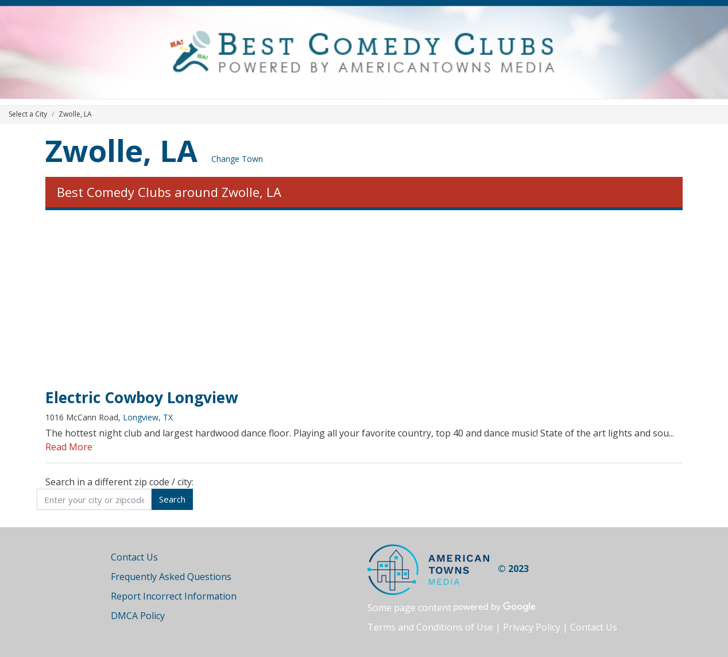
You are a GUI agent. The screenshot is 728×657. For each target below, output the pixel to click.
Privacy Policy (531, 627)
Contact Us (134, 557)
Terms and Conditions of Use (430, 627)
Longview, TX (148, 417)
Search (172, 499)
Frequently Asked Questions (171, 576)
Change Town (237, 158)
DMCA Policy (138, 615)
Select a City (28, 114)
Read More (68, 446)
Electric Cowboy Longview (141, 397)
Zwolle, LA (121, 150)
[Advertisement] (364, 299)
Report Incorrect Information (174, 596)
